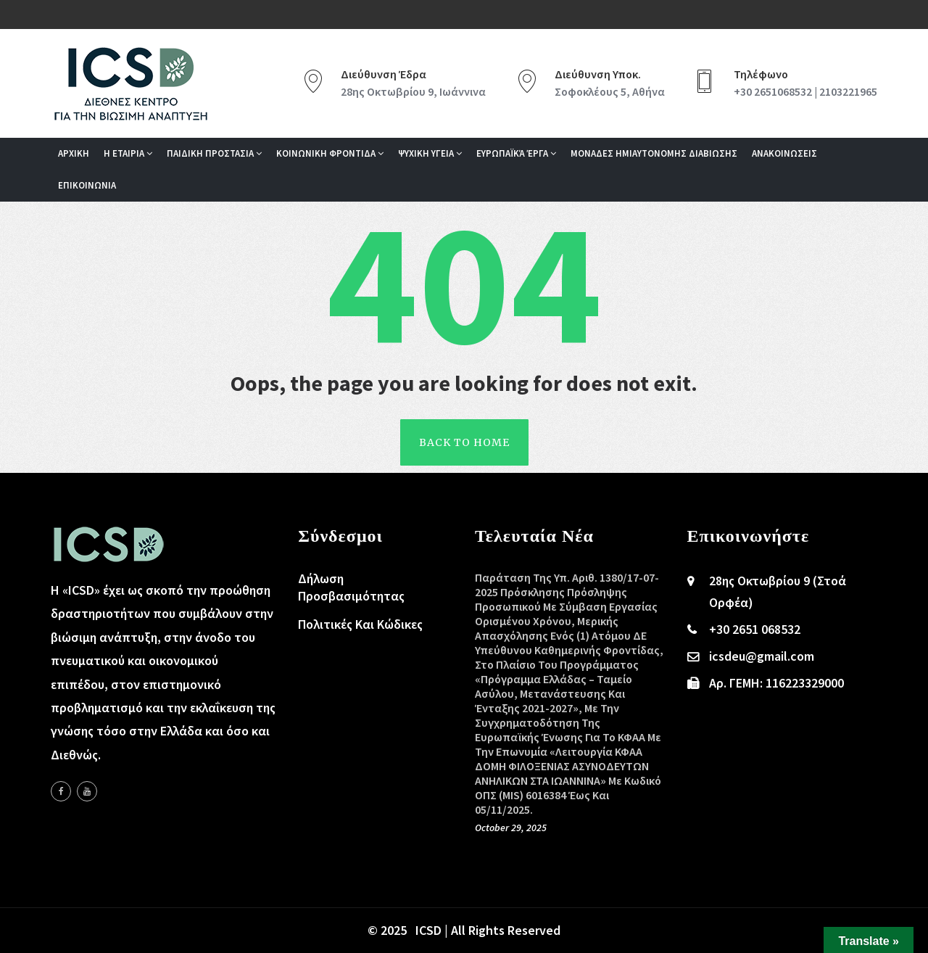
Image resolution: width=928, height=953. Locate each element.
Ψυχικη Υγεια (430, 153)
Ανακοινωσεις (784, 153)
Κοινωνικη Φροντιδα (330, 153)
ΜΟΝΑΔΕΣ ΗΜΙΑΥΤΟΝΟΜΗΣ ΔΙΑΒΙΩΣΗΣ (654, 153)
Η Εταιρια (128, 153)
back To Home (464, 442)
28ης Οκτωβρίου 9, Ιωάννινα (413, 91)
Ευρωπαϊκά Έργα (516, 153)
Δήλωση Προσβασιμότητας (351, 587)
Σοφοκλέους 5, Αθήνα (610, 91)
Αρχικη (73, 153)
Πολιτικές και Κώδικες (360, 624)
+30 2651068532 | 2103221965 (805, 91)
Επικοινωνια (87, 185)
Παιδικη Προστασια (214, 153)
